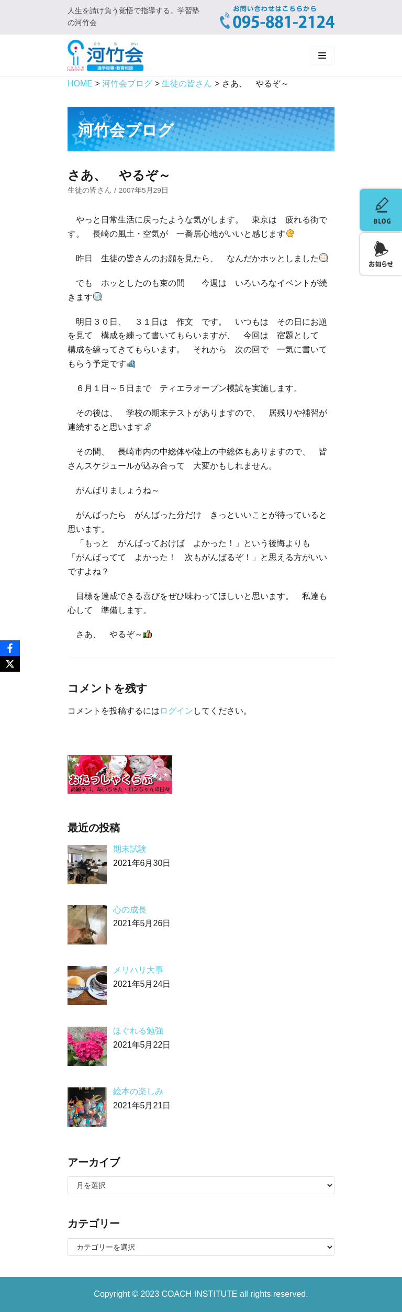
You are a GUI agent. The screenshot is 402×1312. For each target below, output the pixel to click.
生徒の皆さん (89, 190)
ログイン (176, 710)
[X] (10, 664)
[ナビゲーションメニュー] (322, 55)
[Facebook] (10, 648)
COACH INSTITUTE (201, 1293)
